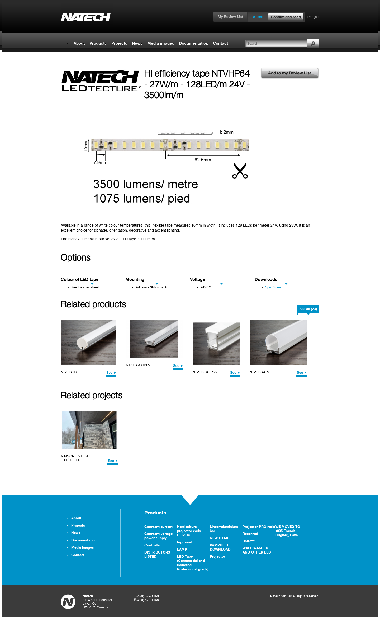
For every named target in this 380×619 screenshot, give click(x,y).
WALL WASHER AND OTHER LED (257, 550)
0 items (278, 17)
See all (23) (308, 309)
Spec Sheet (273, 287)
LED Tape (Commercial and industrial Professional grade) (192, 562)
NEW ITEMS (219, 538)
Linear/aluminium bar (224, 528)
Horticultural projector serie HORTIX (189, 530)
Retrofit (249, 541)
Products (98, 43)
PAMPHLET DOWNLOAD (220, 547)
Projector (217, 556)
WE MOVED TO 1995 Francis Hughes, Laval (287, 530)
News (137, 43)
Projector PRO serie (259, 526)
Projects (119, 43)
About (79, 43)
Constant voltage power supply (158, 536)
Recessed (250, 534)
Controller (152, 545)
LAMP (182, 549)
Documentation (193, 43)
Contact (220, 43)
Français (313, 17)
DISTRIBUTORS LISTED (157, 554)
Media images (160, 43)
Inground (184, 542)
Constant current (158, 526)
